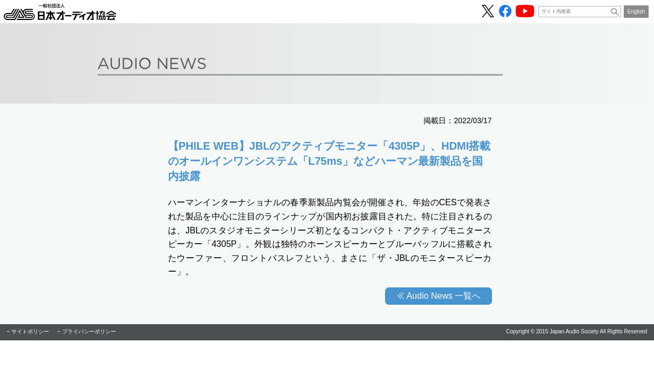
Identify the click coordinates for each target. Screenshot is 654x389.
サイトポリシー (30, 331)
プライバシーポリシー (89, 331)
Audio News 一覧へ (444, 295)
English (636, 12)
